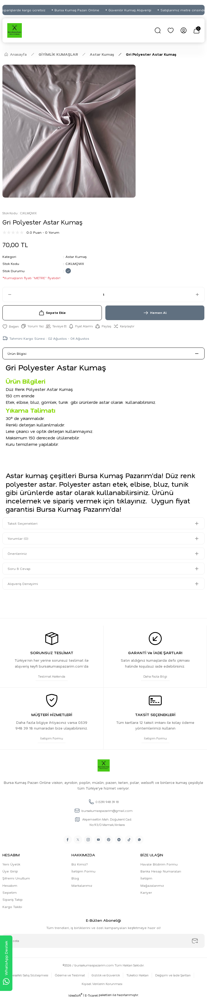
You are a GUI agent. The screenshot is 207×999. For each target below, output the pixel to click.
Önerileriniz (17, 553)
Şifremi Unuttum (16, 878)
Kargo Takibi (12, 907)
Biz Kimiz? (79, 864)
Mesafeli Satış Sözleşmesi (29, 975)
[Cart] (196, 30)
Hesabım (9, 885)
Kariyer (146, 892)
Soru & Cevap (19, 568)
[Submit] (195, 941)
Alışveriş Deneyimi (23, 583)
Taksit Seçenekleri (22, 523)
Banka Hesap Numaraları (160, 871)
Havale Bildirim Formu (159, 864)
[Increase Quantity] (200, 294)
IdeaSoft (75, 995)
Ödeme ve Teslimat (70, 975)
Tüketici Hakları (137, 975)
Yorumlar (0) (18, 538)
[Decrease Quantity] (7, 294)
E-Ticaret (91, 995)
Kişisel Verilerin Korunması (102, 984)
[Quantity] (103, 294)
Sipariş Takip (12, 899)
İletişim (146, 878)
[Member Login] (183, 30)
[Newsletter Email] (103, 941)
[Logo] (14, 30)
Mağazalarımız (152, 885)
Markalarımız (81, 885)
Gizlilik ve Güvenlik (106, 975)
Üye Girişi (10, 871)
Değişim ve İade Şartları (173, 975)
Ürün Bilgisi (17, 353)
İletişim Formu (83, 871)
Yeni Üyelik (11, 864)
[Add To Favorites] (10, 326)
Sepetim (9, 892)
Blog (75, 878)
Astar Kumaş (76, 256)
